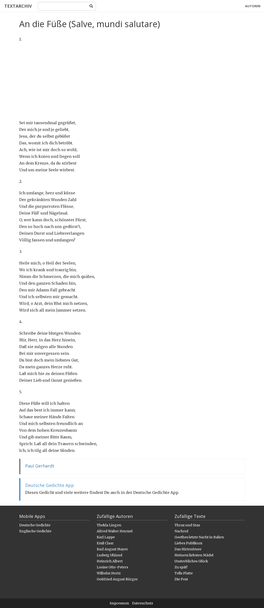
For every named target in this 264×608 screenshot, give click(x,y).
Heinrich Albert (110, 561)
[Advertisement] (132, 81)
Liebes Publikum (188, 543)
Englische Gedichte (35, 531)
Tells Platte (183, 573)
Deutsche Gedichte (34, 525)
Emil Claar (105, 543)
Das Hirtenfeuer (188, 549)
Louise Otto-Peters (112, 567)
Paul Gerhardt (39, 466)
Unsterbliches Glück (191, 561)
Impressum (119, 603)
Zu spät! (180, 567)
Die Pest (181, 579)
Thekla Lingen (109, 525)
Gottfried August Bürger (117, 579)
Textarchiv (17, 6)
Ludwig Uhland (109, 555)
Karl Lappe (106, 537)
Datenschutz (142, 603)
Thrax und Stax (187, 525)
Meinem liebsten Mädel (193, 555)
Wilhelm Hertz (109, 573)
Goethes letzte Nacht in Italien (199, 537)
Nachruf (181, 531)
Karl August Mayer (112, 549)
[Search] (61, 6)
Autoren (252, 6)
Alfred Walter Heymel (114, 531)
